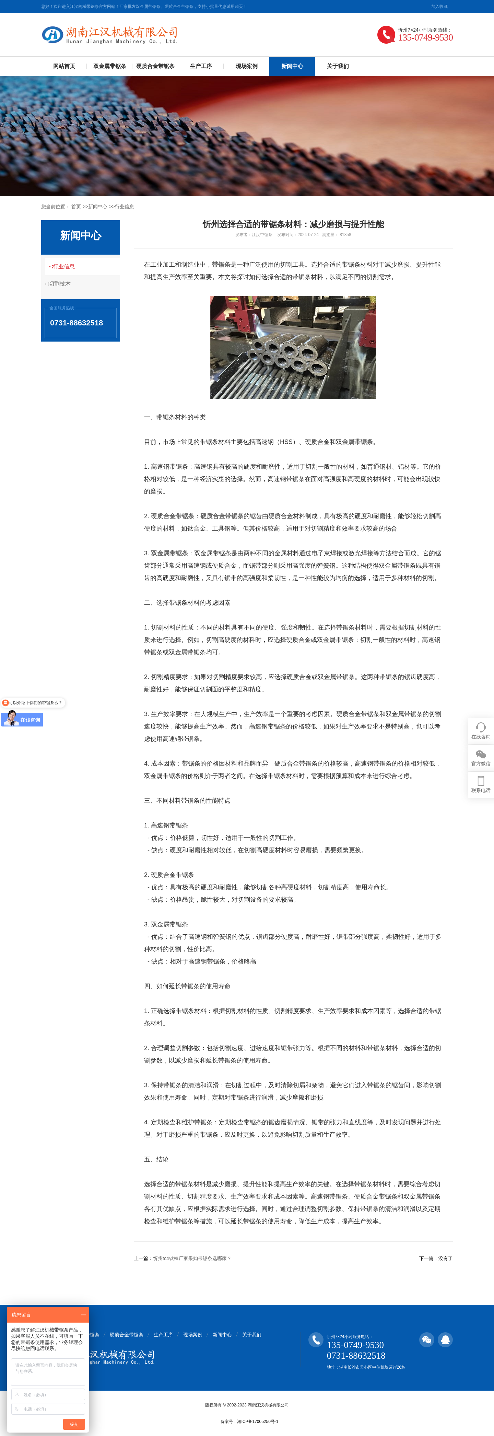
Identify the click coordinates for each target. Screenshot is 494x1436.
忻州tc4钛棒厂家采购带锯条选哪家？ (192, 1258)
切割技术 (63, 284)
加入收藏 (439, 6)
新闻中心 (292, 66)
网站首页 (64, 66)
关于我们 (338, 66)
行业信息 (124, 206)
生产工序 (201, 66)
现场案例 (247, 66)
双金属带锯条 (109, 66)
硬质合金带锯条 (155, 66)
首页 (76, 206)
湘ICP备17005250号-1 (257, 1421)
